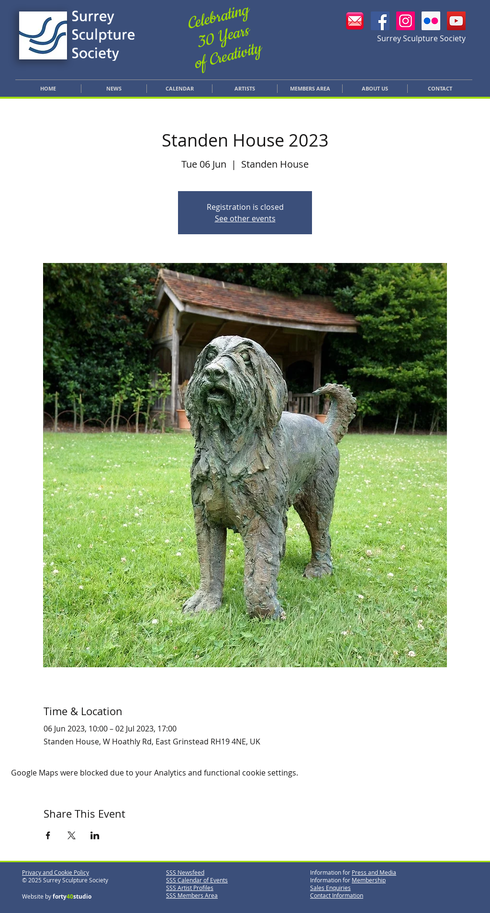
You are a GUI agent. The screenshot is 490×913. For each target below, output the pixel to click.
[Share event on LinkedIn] (95, 835)
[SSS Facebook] (380, 20)
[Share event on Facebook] (48, 835)
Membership (369, 880)
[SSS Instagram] (405, 20)
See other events (245, 218)
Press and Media (374, 872)
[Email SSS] (354, 20)
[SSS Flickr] (431, 20)
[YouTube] (456, 20)
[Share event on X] (71, 835)
